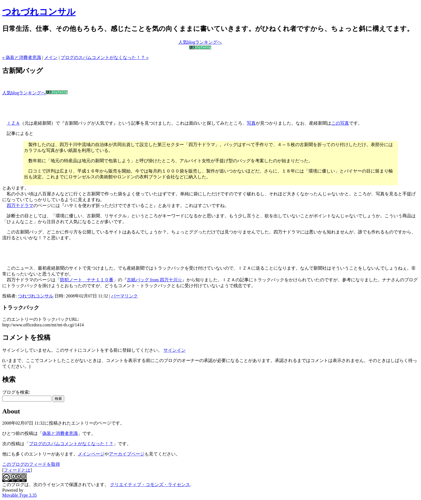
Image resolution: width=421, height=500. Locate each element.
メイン (51, 57)
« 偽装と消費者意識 (21, 57)
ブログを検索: (16, 392)
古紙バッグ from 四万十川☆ (154, 279)
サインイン (174, 350)
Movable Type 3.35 (19, 495)
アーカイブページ (127, 454)
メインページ (91, 454)
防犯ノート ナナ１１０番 (86, 279)
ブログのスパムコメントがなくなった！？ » (104, 57)
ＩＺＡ (13, 123)
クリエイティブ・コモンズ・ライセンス (150, 484)
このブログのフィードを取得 (31, 464)
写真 (251, 123)
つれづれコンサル (39, 12)
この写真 (340, 123)
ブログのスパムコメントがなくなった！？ (71, 443)
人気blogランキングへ (35, 92)
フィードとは (17, 470)
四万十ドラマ (20, 205)
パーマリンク (124, 296)
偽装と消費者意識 (60, 433)
